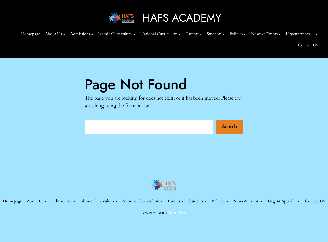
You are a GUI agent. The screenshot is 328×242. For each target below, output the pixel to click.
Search (229, 126)
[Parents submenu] (200, 34)
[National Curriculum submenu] (180, 34)
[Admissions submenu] (92, 34)
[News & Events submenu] (280, 34)
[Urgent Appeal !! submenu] (317, 34)
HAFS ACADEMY (181, 18)
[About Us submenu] (64, 34)
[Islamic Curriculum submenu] (134, 34)
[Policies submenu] (245, 34)
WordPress (177, 212)
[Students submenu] (223, 34)
